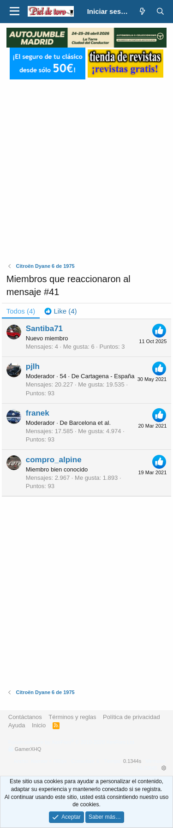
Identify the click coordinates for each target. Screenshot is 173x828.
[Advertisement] (86, 166)
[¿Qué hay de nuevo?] (142, 11)
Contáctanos (25, 716)
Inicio (39, 725)
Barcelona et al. (90, 422)
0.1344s (132, 761)
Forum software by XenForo (72, 742)
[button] (14, 11)
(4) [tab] (21, 311)
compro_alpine (54, 459)
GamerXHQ (28, 749)
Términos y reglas (72, 716)
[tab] (60, 311)
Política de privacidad (131, 716)
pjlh (33, 366)
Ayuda (16, 725)
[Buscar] (160, 11)
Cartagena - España (107, 376)
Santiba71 (44, 328)
